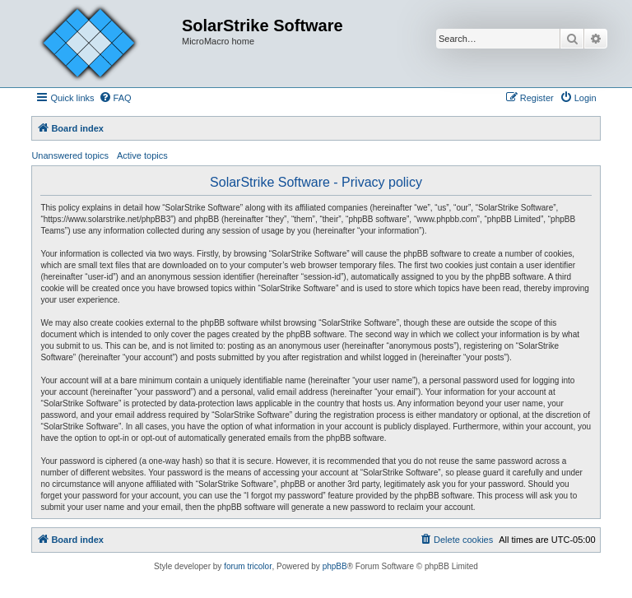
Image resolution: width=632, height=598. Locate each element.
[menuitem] (115, 98)
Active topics (142, 155)
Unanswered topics (70, 155)
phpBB (335, 566)
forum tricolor (248, 566)
